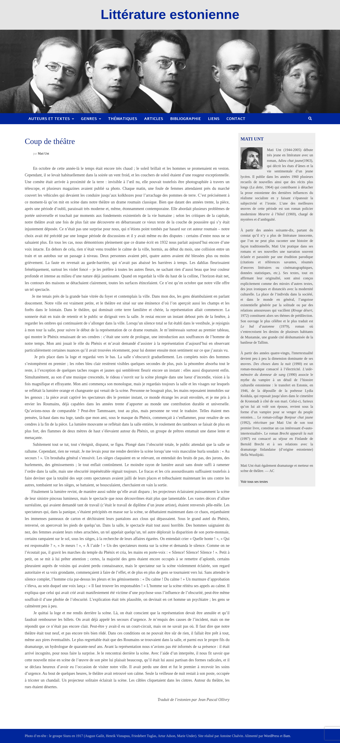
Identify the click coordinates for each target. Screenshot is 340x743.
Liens (213, 118)
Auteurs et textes (49, 118)
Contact (235, 118)
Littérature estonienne (170, 14)
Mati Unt (43, 153)
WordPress (271, 736)
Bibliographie (185, 118)
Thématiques (122, 118)
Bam (286, 736)
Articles (153, 118)
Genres (89, 118)
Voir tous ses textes (254, 482)
